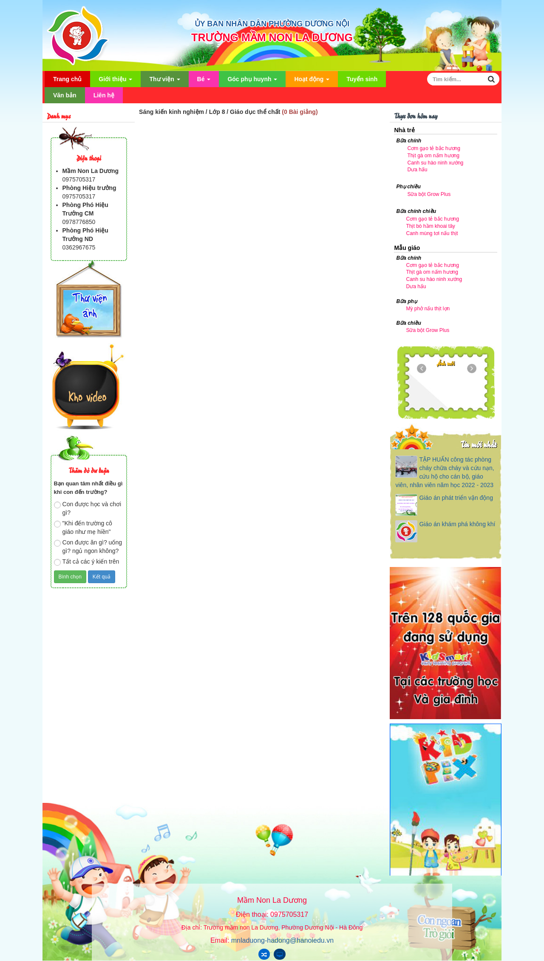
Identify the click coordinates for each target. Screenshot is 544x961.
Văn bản (64, 95)
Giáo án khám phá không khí (457, 524)
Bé (204, 81)
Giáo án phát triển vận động (456, 497)
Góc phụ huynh (252, 81)
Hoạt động (311, 81)
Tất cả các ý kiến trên (86, 562)
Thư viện (164, 81)
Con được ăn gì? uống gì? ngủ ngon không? (88, 546)
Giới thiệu (115, 81)
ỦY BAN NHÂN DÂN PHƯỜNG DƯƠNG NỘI (272, 24)
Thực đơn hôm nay (415, 115)
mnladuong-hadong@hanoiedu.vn (282, 940)
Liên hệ (104, 95)
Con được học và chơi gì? (88, 508)
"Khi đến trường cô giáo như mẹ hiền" (83, 527)
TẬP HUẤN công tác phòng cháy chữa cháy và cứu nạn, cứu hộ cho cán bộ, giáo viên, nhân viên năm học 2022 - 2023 (444, 472)
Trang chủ (67, 79)
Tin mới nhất (478, 444)
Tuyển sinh (361, 79)
